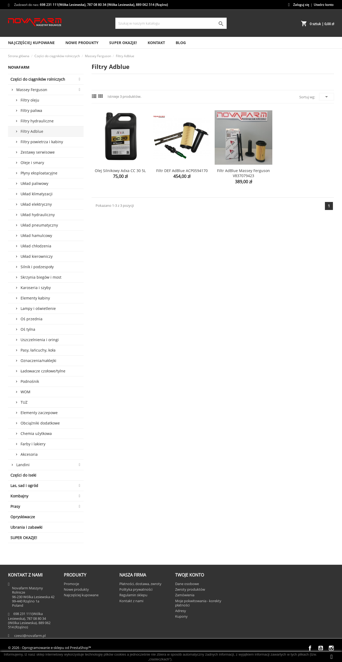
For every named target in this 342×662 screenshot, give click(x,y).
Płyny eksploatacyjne (39, 173)
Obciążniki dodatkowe (40, 423)
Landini (23, 464)
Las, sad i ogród (24, 485)
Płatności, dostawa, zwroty (140, 583)
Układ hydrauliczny (38, 214)
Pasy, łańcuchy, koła (38, 350)
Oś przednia (31, 318)
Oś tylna (28, 329)
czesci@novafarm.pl (30, 635)
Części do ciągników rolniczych (37, 79)
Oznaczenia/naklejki (38, 360)
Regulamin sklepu (133, 595)
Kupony (181, 616)
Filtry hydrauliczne (37, 120)
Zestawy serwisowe (38, 152)
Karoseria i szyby (36, 287)
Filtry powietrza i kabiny (42, 141)
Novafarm (18, 67)
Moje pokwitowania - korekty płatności (198, 603)
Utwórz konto (323, 4)
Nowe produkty (82, 42)
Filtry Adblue (32, 131)
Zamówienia (184, 595)
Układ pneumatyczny (39, 225)
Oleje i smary (32, 162)
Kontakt (156, 42)
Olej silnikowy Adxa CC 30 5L (120, 170)
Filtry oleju (30, 100)
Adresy (180, 610)
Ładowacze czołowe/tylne (43, 370)
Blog (181, 42)
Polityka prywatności (135, 589)
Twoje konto (189, 575)
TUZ (24, 402)
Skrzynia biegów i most (41, 277)
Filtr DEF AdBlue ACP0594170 (182, 170)
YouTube (320, 648)
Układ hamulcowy (36, 235)
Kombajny (19, 496)
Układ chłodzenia (36, 245)
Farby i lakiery (33, 443)
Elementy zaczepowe (39, 412)
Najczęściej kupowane (31, 42)
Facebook (309, 648)
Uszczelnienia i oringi (40, 339)
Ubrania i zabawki (26, 527)
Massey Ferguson (31, 89)
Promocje (71, 583)
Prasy (15, 506)
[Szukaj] (171, 23)
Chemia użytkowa (36, 433)
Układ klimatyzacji (37, 193)
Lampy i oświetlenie (38, 308)
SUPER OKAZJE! (123, 42)
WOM (25, 391)
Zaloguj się (301, 4)
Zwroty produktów (190, 589)
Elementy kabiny (35, 298)
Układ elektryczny (36, 204)
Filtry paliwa (31, 110)
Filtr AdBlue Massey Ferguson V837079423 (243, 173)
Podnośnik (30, 381)
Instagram (331, 648)
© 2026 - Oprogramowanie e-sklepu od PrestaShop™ (49, 647)
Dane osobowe (187, 583)
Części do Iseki (23, 475)
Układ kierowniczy (37, 256)
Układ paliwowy (34, 183)
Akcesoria (29, 454)
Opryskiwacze (22, 516)
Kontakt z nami (131, 600)
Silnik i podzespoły (37, 266)
